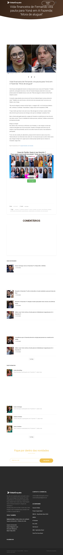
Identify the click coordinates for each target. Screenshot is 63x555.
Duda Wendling (18, 370)
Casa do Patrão (36, 507)
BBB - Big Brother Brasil (38, 530)
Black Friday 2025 (11, 530)
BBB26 (34, 517)
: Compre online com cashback (18, 519)
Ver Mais (31, 359)
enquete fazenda (23, 145)
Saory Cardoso (17, 426)
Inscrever (46, 460)
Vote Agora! (31, 181)
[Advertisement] (32, 29)
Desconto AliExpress (12, 528)
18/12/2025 (18, 267)
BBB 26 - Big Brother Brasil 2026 (40, 514)
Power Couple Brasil (37, 511)
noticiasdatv (26, 206)
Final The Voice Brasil (38, 533)
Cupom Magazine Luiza (12, 527)
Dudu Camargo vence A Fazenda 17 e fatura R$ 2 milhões (30, 265)
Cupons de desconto (12, 525)
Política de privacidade (51, 550)
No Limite (35, 523)
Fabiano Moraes (18, 416)
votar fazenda (30, 145)
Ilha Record (35, 527)
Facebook (10, 539)
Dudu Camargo (18, 406)
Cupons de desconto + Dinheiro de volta (16, 521)
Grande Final (48, 3)
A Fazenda (35, 520)
